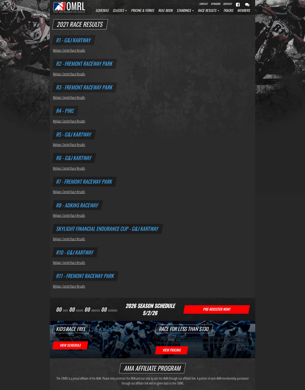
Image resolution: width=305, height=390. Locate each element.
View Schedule (70, 345)
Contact (203, 3)
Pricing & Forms (142, 10)
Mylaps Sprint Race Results (69, 50)
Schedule (102, 10)
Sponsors (215, 3)
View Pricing (171, 350)
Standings (185, 10)
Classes (120, 10)
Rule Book (165, 10)
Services (227, 3)
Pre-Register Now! (216, 309)
